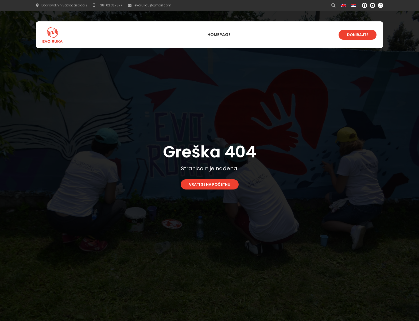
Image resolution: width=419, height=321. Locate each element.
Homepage (219, 34)
